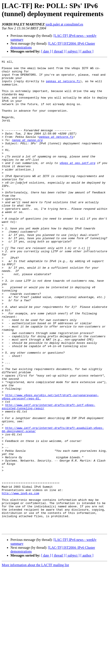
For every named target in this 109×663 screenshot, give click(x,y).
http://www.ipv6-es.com (20, 580)
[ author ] (87, 51)
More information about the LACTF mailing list (35, 659)
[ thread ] (58, 51)
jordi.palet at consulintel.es (64, 24)
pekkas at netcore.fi (63, 86)
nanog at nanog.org (27, 156)
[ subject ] (73, 51)
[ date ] (46, 51)
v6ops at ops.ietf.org (77, 184)
